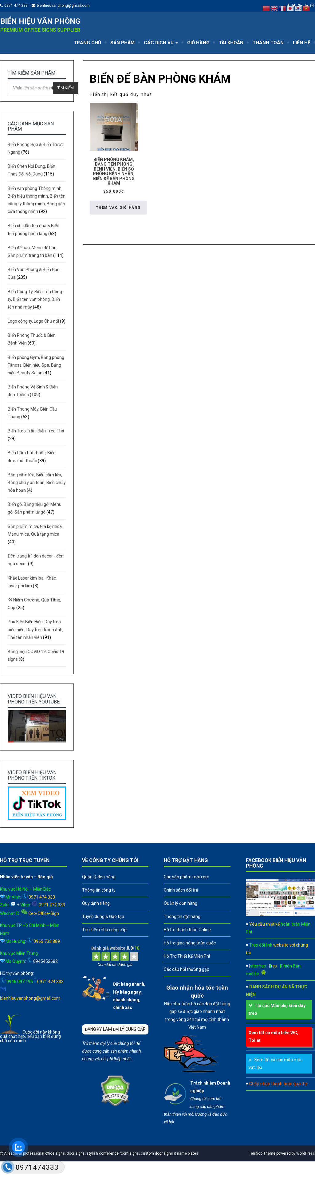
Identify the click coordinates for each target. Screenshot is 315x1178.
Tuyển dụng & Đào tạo (103, 916)
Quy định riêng (96, 903)
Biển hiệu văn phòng (40, 21)
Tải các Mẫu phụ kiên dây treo (277, 1009)
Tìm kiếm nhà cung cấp (104, 929)
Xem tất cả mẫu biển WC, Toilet (273, 1036)
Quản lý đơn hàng (99, 876)
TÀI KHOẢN (231, 42)
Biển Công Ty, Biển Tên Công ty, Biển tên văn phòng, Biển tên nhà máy (35, 299)
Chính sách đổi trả (181, 890)
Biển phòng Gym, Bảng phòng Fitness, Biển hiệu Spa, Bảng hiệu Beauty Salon (36, 365)
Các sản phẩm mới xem (186, 876)
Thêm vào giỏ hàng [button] (118, 208)
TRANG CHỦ (87, 42)
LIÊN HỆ (301, 42)
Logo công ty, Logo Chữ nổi (33, 321)
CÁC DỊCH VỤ (161, 42)
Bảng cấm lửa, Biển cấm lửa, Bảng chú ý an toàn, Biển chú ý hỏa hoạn (37, 482)
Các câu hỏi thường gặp (186, 969)
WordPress (305, 1153)
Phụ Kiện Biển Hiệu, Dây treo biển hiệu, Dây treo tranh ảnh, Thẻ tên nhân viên (35, 629)
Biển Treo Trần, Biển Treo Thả (36, 430)
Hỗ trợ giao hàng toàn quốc (190, 942)
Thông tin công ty (99, 890)
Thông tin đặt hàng (182, 916)
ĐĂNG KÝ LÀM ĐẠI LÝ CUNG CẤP (115, 1029)
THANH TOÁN (268, 42)
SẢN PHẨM (122, 42)
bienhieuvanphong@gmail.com (63, 5)
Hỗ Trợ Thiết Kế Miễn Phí (187, 956)
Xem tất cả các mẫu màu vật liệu (276, 1063)
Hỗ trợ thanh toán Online (187, 929)
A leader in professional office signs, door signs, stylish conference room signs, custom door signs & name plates (100, 1153)
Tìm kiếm (65, 87)
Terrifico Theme (262, 1153)
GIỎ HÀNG (198, 42)
